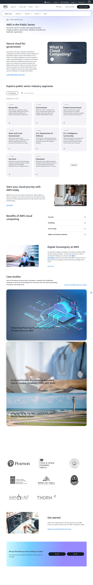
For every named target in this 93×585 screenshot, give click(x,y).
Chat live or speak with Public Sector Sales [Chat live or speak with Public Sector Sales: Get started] (59, 529)
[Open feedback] (91, 292)
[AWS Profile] (89, 2)
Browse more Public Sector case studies (76, 284)
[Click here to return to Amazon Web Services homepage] (5, 7)
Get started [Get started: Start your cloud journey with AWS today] (9, 205)
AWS (7, 19)
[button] (22, 6)
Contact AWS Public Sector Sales (15, 74)
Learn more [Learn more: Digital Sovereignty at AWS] (50, 266)
